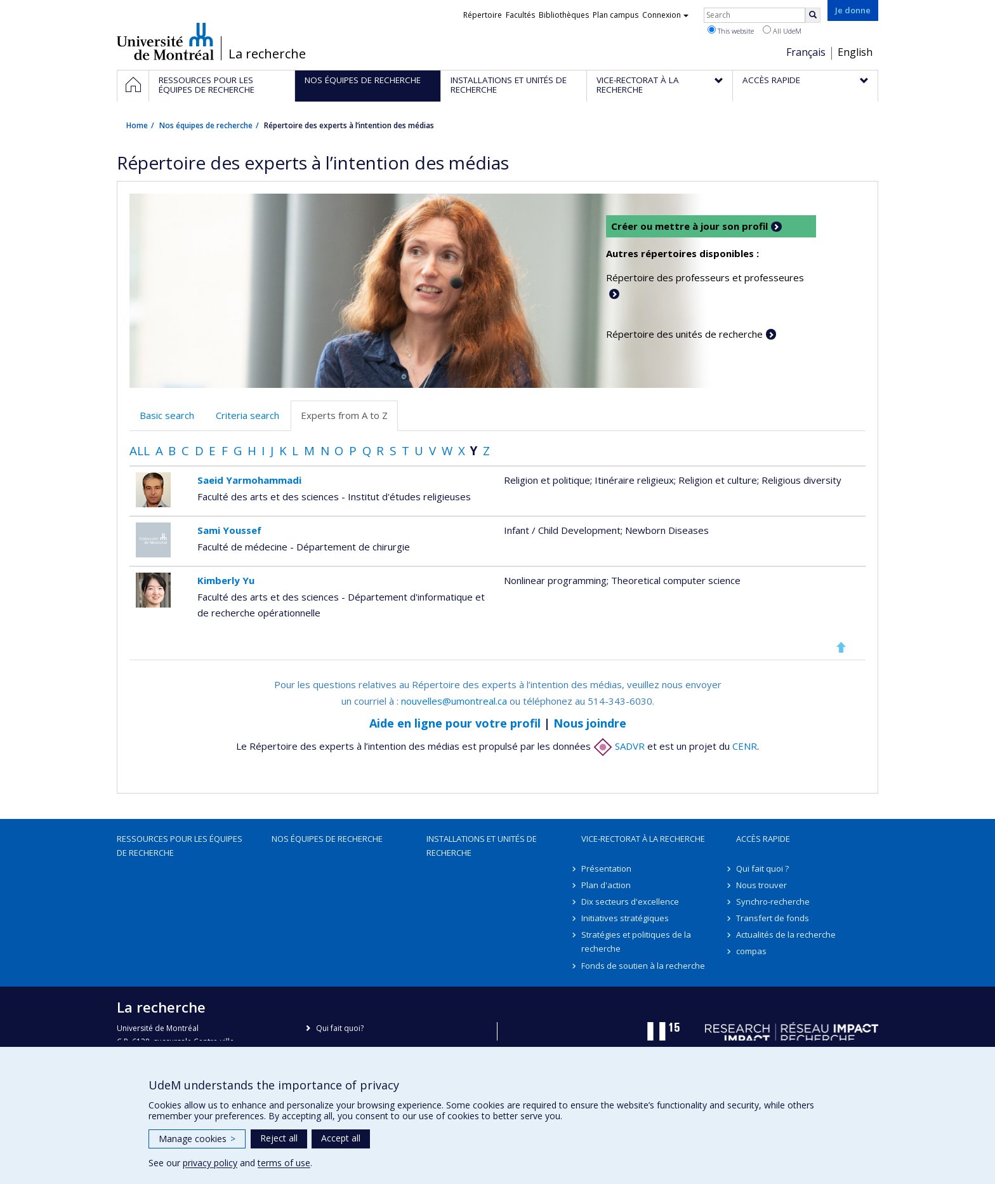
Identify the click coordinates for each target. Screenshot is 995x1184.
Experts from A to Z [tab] (344, 415)
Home (137, 125)
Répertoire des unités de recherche (684, 334)
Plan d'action (606, 885)
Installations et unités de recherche (481, 845)
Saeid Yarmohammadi (249, 480)
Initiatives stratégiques (625, 918)
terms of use (284, 1163)
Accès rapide (763, 838)
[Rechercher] (812, 15)
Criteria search (247, 415)
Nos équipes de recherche (206, 125)
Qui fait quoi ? (762, 868)
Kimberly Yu (225, 580)
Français (806, 52)
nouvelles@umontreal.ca (454, 701)
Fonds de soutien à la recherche (643, 965)
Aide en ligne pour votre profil (455, 723)
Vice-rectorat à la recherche (643, 838)
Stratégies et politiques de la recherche (636, 941)
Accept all (340, 1138)
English (855, 52)
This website (731, 30)
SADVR (619, 746)
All (139, 450)
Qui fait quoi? (340, 1028)
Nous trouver (761, 885)
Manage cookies (197, 1139)
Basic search (167, 415)
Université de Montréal (165, 41)
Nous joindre (589, 723)
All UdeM (782, 30)
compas (751, 951)
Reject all (279, 1138)
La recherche (267, 54)
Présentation (606, 868)
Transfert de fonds (772, 918)
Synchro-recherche (773, 901)
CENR (744, 746)
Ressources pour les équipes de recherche (179, 845)
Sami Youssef (229, 530)
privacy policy (210, 1163)
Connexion (665, 15)
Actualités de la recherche (786, 934)
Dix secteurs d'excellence (630, 901)
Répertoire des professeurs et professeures (705, 277)
